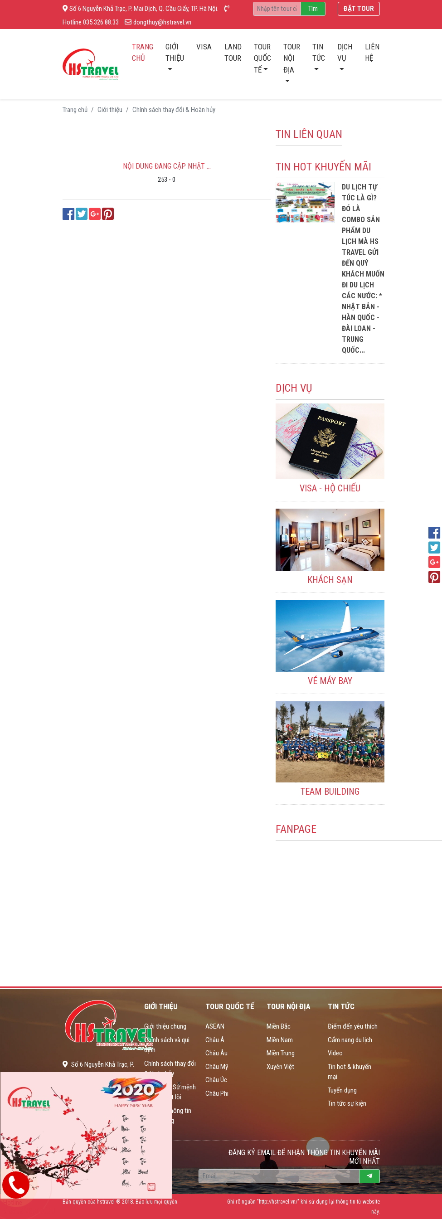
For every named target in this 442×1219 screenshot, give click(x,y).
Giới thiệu (174, 52)
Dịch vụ (344, 52)
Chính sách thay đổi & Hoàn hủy (173, 110)
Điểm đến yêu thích (353, 1026)
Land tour (233, 52)
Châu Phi (216, 1093)
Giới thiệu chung (165, 1026)
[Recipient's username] (277, 9)
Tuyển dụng (342, 1090)
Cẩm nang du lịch (350, 1040)
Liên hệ (372, 52)
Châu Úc (216, 1080)
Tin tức (318, 52)
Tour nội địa (291, 58)
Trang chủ (146, 52)
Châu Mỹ (216, 1067)
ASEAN (214, 1026)
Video (335, 1053)
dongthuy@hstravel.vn (158, 22)
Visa (204, 46)
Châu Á (214, 1040)
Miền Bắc (279, 1026)
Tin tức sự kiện (347, 1103)
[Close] (179, 1083)
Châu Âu (216, 1053)
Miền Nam (280, 1040)
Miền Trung (281, 1053)
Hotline (29, 1207)
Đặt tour (359, 9)
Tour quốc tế (262, 58)
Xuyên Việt (280, 1067)
